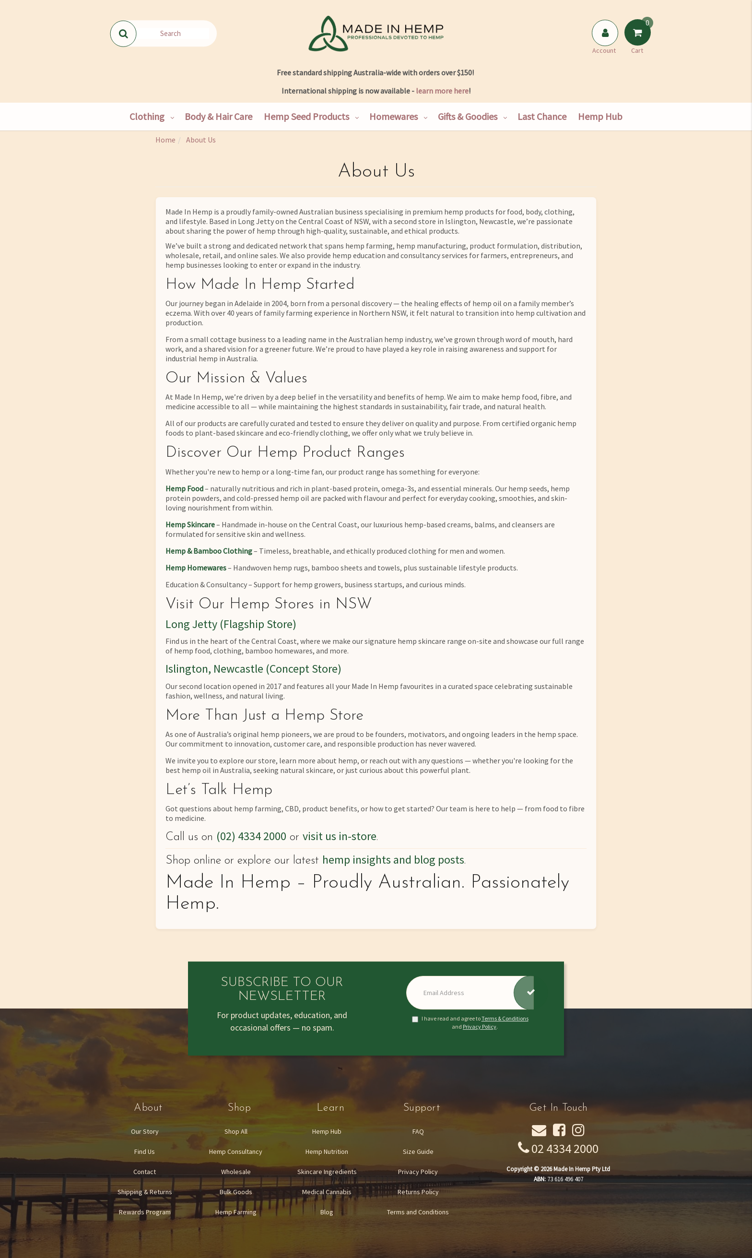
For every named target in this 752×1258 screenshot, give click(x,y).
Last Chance (541, 116)
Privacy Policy (479, 1026)
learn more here (442, 90)
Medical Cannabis (327, 1191)
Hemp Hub (600, 116)
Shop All (235, 1131)
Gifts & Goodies (467, 116)
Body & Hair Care (218, 116)
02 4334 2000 (565, 1148)
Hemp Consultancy (235, 1151)
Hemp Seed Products (306, 116)
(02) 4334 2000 (251, 836)
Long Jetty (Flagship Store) (230, 624)
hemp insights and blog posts (393, 859)
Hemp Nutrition (327, 1151)
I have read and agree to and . (470, 1022)
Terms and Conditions (418, 1212)
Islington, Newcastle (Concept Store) (253, 668)
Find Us (144, 1151)
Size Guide (418, 1151)
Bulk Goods (236, 1191)
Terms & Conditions (505, 1018)
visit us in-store (339, 836)
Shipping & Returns (145, 1191)
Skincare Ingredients (327, 1171)
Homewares (393, 116)
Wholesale (236, 1171)
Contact (144, 1171)
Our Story (145, 1131)
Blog (326, 1212)
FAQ (418, 1131)
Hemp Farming (236, 1212)
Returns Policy (418, 1191)
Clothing (146, 116)
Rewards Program (145, 1212)
